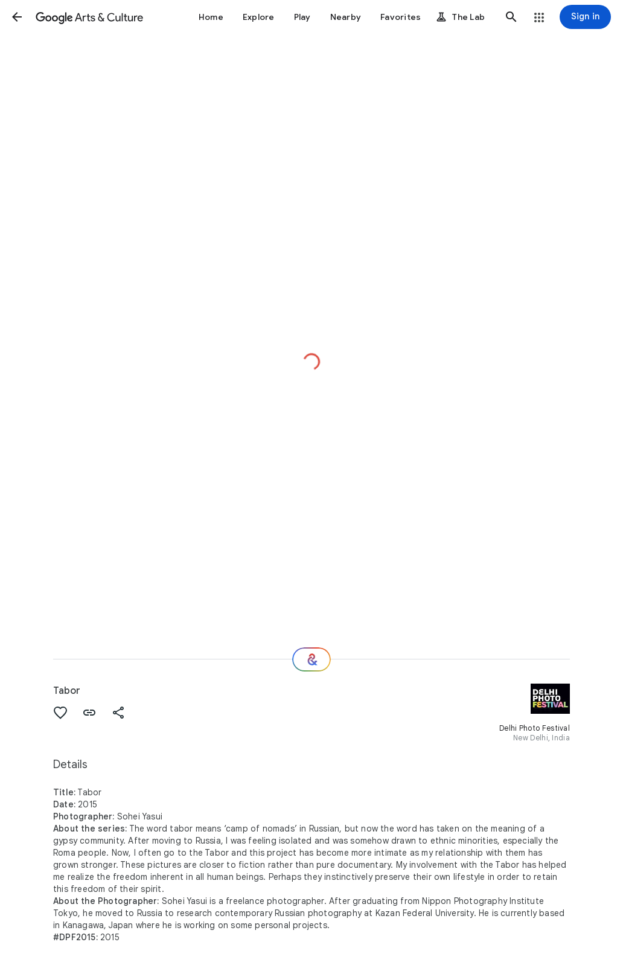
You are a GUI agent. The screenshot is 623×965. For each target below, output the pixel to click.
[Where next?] (311, 659)
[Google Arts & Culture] (89, 17)
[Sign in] (585, 17)
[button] (16, 16)
